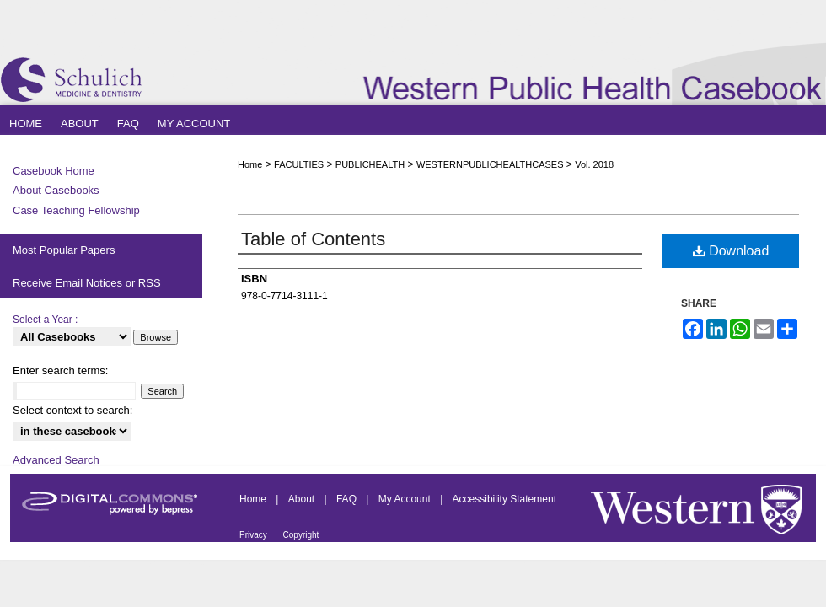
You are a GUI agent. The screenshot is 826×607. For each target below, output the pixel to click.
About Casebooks (56, 190)
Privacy (254, 535)
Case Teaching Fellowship (76, 210)
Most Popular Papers (64, 250)
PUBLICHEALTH (370, 164)
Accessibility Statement (504, 499)
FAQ (347, 499)
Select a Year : (45, 319)
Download (731, 251)
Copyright (301, 535)
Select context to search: (72, 410)
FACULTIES (299, 164)
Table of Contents (313, 239)
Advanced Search (56, 460)
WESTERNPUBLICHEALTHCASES (490, 164)
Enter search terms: (60, 370)
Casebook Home (53, 170)
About (303, 499)
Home (250, 164)
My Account (405, 499)
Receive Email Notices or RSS (87, 283)
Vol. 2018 (594, 164)
